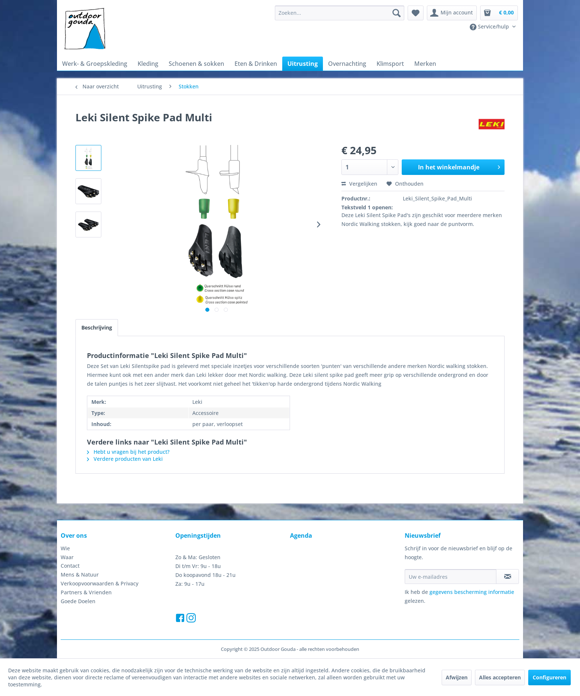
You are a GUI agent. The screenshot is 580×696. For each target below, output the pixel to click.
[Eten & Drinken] (255, 64)
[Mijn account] (452, 13)
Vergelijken (359, 183)
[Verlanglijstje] (416, 13)
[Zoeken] (396, 13)
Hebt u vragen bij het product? (128, 451)
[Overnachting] (347, 64)
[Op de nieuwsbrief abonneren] (507, 576)
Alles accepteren (500, 677)
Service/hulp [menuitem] (490, 26)
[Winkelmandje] (499, 13)
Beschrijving (96, 327)
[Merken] (425, 64)
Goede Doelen (78, 601)
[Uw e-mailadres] (450, 576)
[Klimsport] (390, 64)
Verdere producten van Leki (125, 458)
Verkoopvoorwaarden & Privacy (99, 583)
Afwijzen (457, 677)
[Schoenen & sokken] (196, 64)
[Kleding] (147, 64)
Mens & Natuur (80, 574)
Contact (70, 565)
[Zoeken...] (339, 13)
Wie (65, 548)
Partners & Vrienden (86, 592)
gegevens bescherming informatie (471, 591)
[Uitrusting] (302, 64)
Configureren (549, 677)
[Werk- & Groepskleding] (94, 64)
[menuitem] (339, 13)
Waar (67, 557)
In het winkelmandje (459, 166)
